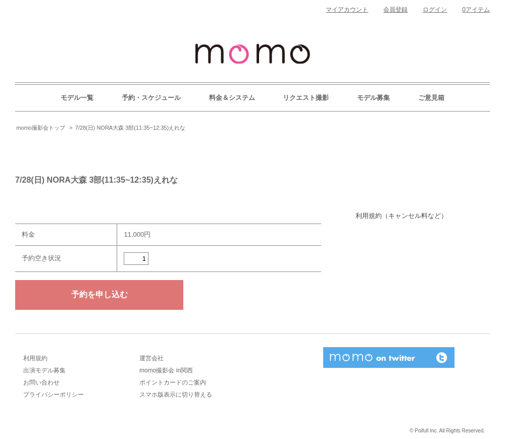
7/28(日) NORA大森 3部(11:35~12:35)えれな (130, 128)
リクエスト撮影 (306, 97)
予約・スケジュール (151, 97)
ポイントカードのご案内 (172, 382)
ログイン (435, 9)
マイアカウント (347, 9)
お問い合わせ (41, 382)
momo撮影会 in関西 (166, 370)
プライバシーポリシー (53, 394)
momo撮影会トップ (40, 128)
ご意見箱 (431, 97)
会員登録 (395, 9)
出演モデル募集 (44, 370)
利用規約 (35, 358)
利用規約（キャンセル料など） (401, 216)
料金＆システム (232, 97)
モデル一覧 (77, 97)
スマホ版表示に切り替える (175, 394)
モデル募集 (373, 97)
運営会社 (151, 358)
